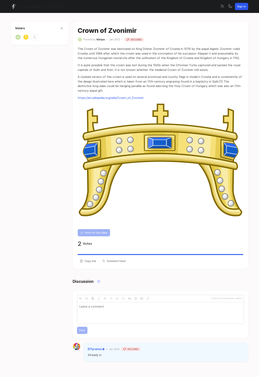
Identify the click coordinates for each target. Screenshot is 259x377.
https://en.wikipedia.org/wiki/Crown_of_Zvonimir (111, 98)
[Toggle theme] (230, 6)
